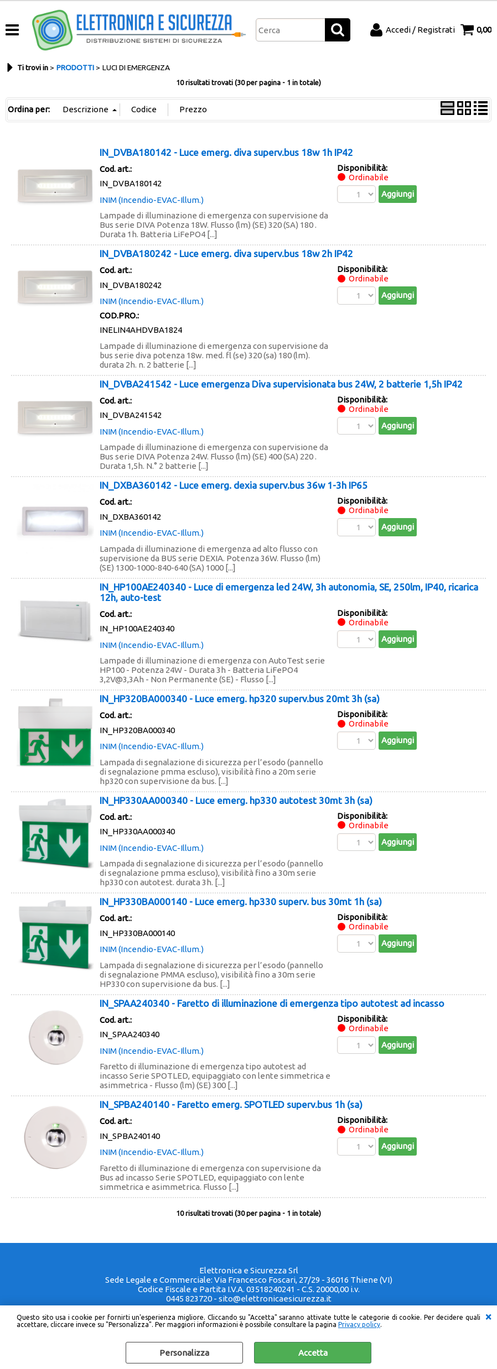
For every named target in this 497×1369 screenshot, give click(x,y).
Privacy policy (359, 1324)
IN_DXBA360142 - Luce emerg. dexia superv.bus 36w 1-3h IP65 (233, 485)
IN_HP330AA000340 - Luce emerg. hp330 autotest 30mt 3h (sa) (236, 800)
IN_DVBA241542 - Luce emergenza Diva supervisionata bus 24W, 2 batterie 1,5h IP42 (281, 384)
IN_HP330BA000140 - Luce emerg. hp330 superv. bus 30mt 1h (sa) (241, 901)
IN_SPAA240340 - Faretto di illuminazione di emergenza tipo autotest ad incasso (272, 1003)
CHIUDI (488, 1316)
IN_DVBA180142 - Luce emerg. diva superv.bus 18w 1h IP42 (226, 152)
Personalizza (184, 1352)
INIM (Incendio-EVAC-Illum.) (152, 200)
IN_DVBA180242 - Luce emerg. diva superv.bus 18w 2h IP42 (226, 253)
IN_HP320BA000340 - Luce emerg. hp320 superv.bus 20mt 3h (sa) (240, 698)
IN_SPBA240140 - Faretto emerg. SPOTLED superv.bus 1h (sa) (231, 1104)
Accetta (313, 1352)
